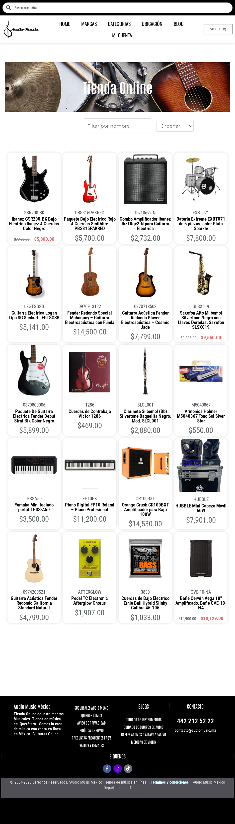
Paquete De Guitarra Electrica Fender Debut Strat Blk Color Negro (34, 416)
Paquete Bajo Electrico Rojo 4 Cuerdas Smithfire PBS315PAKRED (90, 223)
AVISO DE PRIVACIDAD (91, 722)
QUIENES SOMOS (91, 715)
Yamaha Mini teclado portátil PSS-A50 (34, 507)
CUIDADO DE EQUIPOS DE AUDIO (143, 727)
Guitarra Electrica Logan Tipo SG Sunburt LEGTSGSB (34, 315)
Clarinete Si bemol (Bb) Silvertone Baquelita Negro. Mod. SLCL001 (145, 416)
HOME (64, 23)
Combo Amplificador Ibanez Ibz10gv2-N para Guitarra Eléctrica (145, 223)
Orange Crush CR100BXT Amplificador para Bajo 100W (145, 509)
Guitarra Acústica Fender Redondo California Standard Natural (34, 603)
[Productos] (118, 126)
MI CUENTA (122, 35)
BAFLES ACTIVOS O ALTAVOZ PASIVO (143, 734)
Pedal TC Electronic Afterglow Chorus (89, 600)
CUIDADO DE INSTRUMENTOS (143, 719)
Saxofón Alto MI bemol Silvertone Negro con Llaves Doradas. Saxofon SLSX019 (201, 320)
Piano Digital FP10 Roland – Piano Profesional (89, 507)
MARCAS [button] (89, 23)
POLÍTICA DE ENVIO (91, 730)
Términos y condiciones (170, 782)
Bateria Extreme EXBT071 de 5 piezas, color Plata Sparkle (200, 223)
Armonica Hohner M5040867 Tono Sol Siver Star (201, 416)
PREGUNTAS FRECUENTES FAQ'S (91, 737)
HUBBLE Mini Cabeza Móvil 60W (201, 508)
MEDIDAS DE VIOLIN (143, 742)
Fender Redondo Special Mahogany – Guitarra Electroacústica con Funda (89, 317)
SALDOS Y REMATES (91, 745)
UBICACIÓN (152, 23)
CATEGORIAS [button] (119, 23)
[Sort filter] (175, 126)
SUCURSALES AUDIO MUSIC (91, 707)
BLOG (179, 23)
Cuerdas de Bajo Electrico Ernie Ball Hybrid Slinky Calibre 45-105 (145, 603)
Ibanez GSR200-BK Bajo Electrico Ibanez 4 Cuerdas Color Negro (34, 223)
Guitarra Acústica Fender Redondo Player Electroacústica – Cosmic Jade (145, 320)
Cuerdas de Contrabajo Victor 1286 (90, 414)
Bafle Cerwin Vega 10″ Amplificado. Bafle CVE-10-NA (201, 603)
